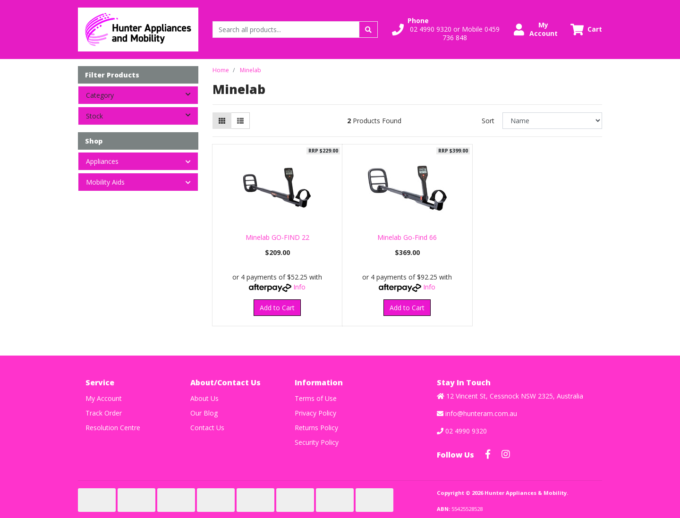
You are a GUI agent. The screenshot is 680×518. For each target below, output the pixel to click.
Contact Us (207, 427)
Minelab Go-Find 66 (407, 237)
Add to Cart (277, 307)
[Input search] (285, 29)
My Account (103, 398)
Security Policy (317, 442)
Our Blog (204, 412)
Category (142, 94)
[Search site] (368, 29)
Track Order (103, 412)
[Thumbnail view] (221, 120)
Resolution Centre (112, 427)
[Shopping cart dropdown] (586, 29)
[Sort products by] (552, 120)
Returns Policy (316, 427)
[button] (447, 29)
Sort (488, 120)
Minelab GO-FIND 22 (277, 237)
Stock (142, 115)
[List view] (240, 120)
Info (299, 286)
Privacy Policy (315, 412)
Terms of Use (316, 398)
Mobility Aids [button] (105, 182)
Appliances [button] (102, 161)
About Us (204, 398)
